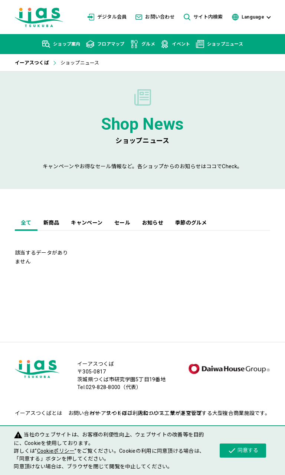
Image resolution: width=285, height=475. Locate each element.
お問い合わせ (155, 17)
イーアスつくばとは (38, 413)
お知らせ (152, 223)
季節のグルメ (191, 223)
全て (26, 223)
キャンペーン (86, 223)
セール (122, 223)
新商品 (51, 223)
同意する (242, 450)
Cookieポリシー (56, 451)
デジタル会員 (107, 17)
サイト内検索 (203, 17)
